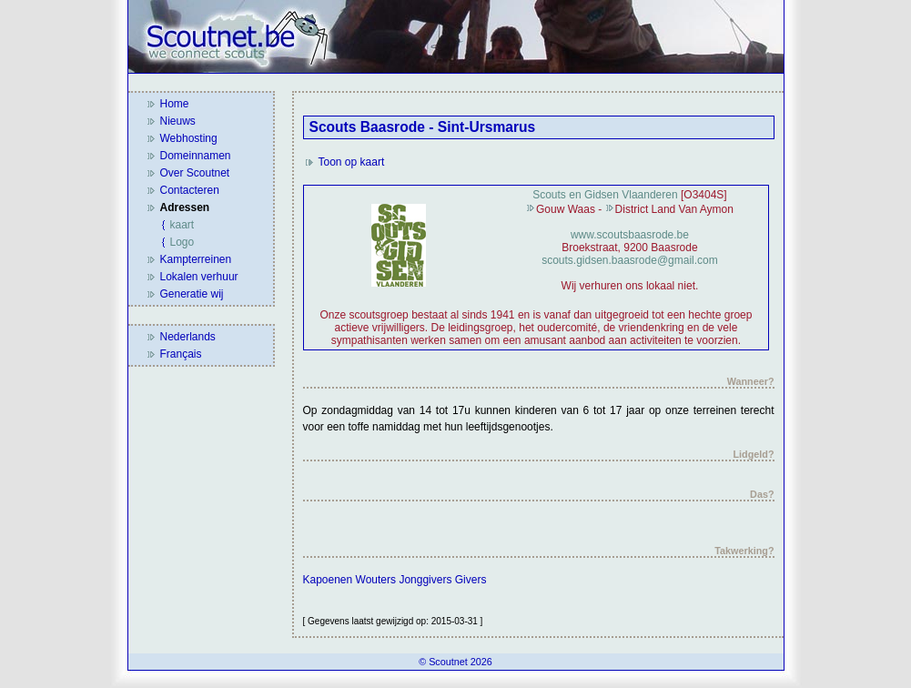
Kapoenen (328, 579)
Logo (182, 242)
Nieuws (178, 121)
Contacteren (189, 190)
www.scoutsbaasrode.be (630, 234)
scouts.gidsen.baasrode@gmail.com (630, 260)
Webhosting (189, 138)
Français (181, 354)
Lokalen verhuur (199, 276)
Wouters (376, 579)
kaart (182, 224)
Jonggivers (425, 579)
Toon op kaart (352, 162)
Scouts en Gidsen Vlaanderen (604, 194)
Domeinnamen (195, 155)
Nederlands (188, 336)
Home (174, 103)
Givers (471, 579)
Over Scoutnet (195, 173)
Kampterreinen (196, 259)
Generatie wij (192, 294)
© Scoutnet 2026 (455, 661)
